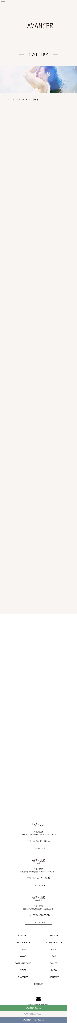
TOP (9, 99)
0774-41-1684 (38, 840)
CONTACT (54, 977)
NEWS (23, 970)
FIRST (54, 949)
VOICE (23, 956)
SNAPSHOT (23, 977)
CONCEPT (23, 935)
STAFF (23, 949)
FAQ (54, 956)
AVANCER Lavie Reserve (33, 1014)
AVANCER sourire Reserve (33, 1020)
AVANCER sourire (54, 942)
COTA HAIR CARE (23, 963)
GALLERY (22, 99)
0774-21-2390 (38, 878)
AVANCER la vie (23, 942)
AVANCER (54, 935)
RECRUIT (38, 984)
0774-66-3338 (38, 915)
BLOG (54, 970)
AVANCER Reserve (33, 1008)
